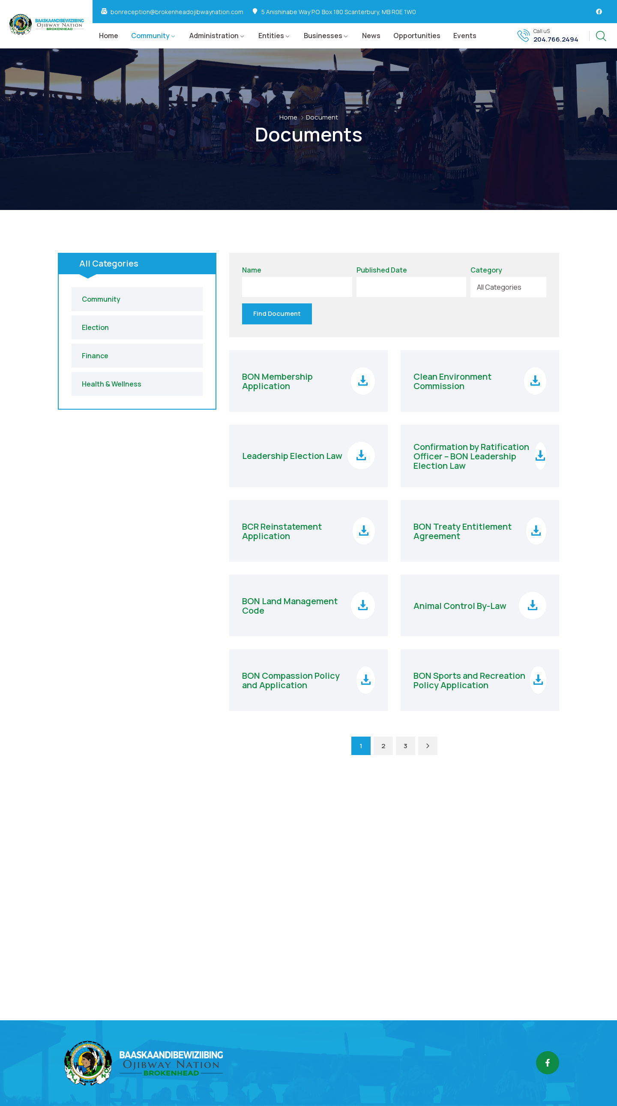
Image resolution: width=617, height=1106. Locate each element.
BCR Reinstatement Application (282, 529)
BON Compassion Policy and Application (291, 678)
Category (486, 270)
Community (150, 35)
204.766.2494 (555, 39)
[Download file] (363, 379)
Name (251, 270)
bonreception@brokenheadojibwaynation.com (177, 12)
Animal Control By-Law (459, 604)
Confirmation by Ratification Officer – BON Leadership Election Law (471, 454)
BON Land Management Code (290, 603)
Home (108, 35)
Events (464, 35)
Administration (214, 35)
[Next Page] (427, 744)
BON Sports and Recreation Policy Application (469, 678)
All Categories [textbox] (499, 287)
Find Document (277, 311)
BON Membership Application (277, 379)
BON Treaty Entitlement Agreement (462, 529)
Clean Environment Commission (452, 379)
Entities (271, 35)
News (371, 35)
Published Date (381, 270)
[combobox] (508, 287)
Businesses (323, 35)
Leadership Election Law (292, 454)
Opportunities (416, 35)
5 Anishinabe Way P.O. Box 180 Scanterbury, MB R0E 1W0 (338, 12)
